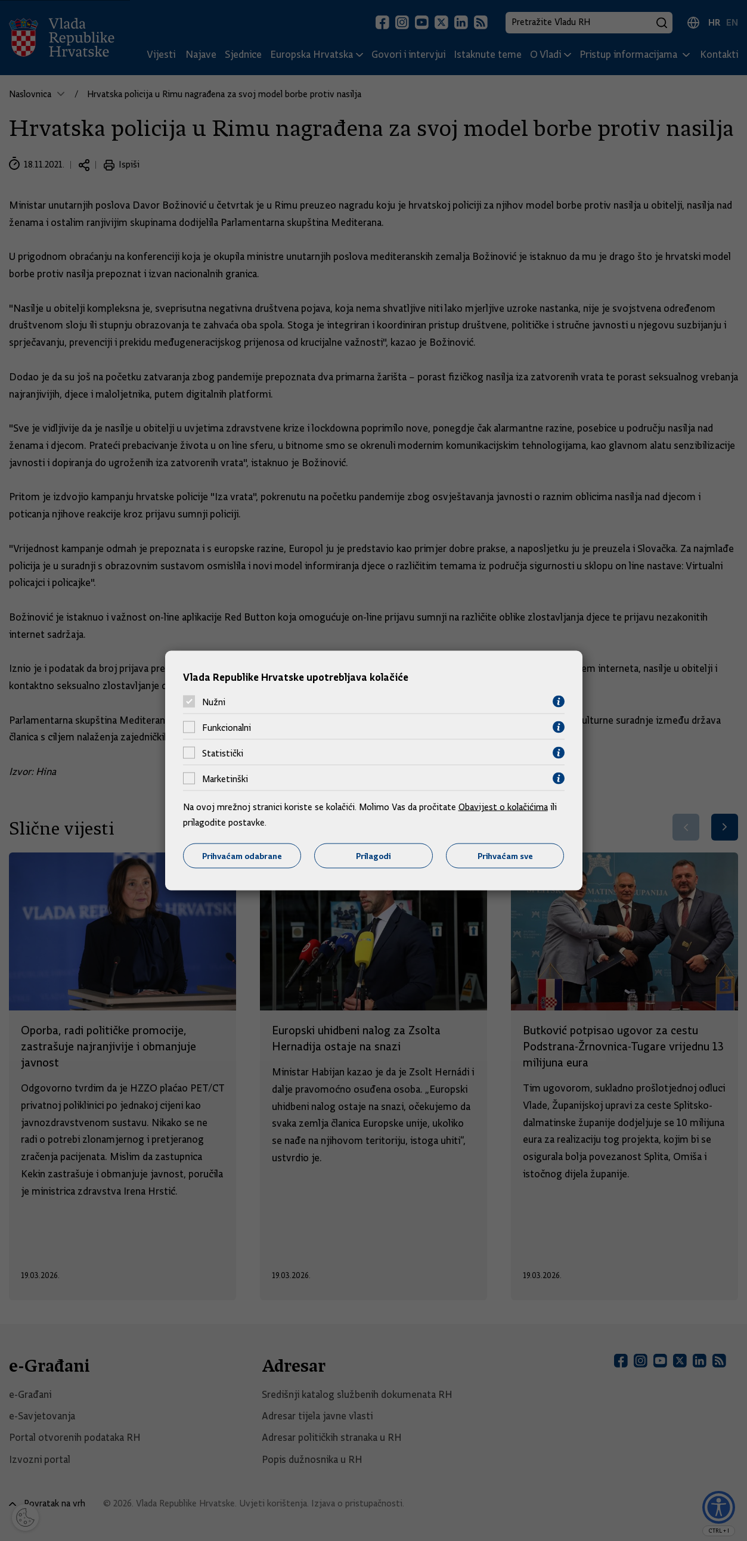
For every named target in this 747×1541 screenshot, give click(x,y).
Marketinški (225, 778)
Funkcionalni (226, 727)
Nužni (213, 701)
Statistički (222, 753)
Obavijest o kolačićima (503, 807)
